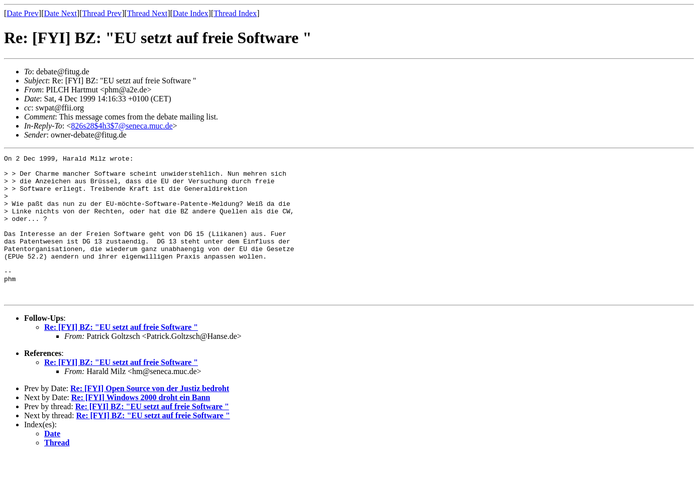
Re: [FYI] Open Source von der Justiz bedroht (149, 417)
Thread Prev (102, 13)
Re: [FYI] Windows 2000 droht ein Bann (141, 426)
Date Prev (23, 13)
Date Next (60, 13)
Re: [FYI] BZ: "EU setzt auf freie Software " (121, 355)
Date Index (191, 13)
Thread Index (235, 13)
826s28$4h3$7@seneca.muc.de (121, 126)
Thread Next (147, 13)
